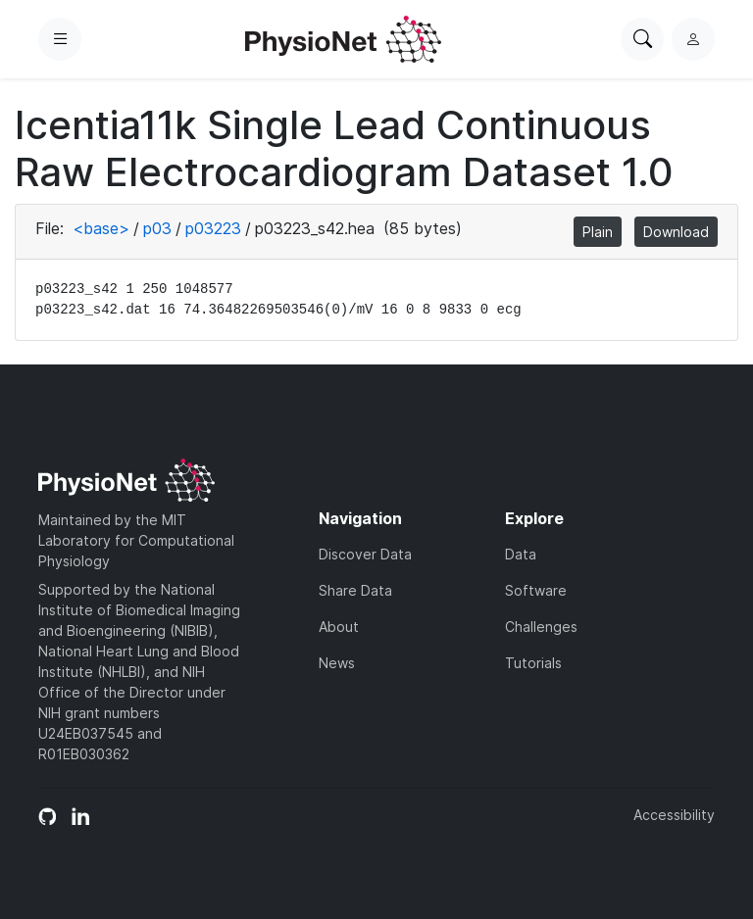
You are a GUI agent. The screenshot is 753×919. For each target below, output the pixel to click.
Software (536, 590)
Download (676, 231)
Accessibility (674, 814)
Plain (597, 231)
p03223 (213, 228)
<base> (101, 228)
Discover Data (365, 554)
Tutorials (533, 662)
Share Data (355, 590)
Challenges (541, 626)
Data (520, 554)
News (337, 662)
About (339, 626)
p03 (157, 228)
